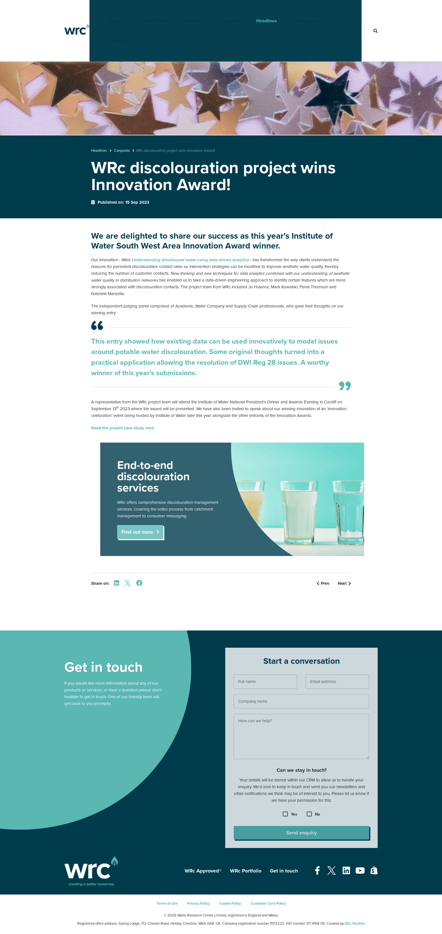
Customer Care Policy (268, 903)
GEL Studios (355, 923)
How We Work (143, 10)
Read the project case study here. (123, 427)
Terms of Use (167, 903)
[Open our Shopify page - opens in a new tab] (374, 871)
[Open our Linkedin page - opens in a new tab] (346, 871)
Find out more (142, 532)
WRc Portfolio (245, 871)
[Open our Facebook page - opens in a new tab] (317, 871)
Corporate (122, 150)
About (106, 10)
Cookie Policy (230, 903)
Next (344, 583)
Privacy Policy (198, 903)
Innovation (219, 10)
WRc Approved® (203, 871)
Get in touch (284, 871)
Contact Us (341, 10)
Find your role (299, 10)
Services (183, 10)
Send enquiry (301, 835)
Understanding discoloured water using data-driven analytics (190, 259)
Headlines (257, 10)
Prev (323, 583)
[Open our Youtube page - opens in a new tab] (360, 871)
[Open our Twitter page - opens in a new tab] (331, 871)
